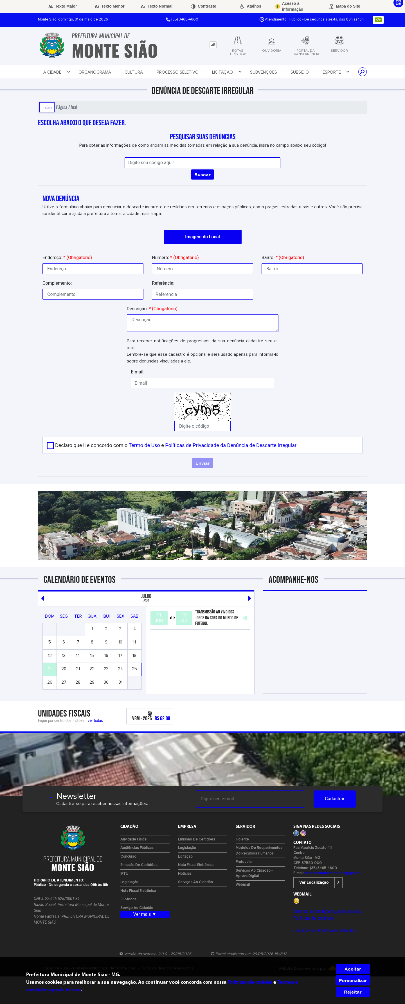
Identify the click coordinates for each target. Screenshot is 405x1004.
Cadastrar (335, 798)
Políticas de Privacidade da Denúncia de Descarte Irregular (230, 445)
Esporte (336, 72)
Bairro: (283, 257)
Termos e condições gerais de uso (327, 911)
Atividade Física (133, 839)
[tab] (213, 44)
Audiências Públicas (137, 848)
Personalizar (353, 980)
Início (46, 107)
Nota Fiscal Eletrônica (138, 891)
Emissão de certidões (139, 865)
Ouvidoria (128, 899)
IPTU (124, 874)
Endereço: (67, 257)
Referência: (163, 283)
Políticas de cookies (313, 918)
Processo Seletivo (178, 72)
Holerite (242, 839)
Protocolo (244, 862)
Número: (175, 257)
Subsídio (300, 72)
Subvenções (263, 72)
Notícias (185, 874)
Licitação (227, 72)
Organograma (94, 72)
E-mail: (138, 372)
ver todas (95, 720)
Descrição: (152, 308)
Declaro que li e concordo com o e (175, 445)
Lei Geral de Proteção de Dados (324, 930)
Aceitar (353, 968)
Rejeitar (353, 991)
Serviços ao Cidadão (195, 882)
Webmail (243, 885)
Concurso (128, 856)
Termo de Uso (144, 445)
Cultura (134, 72)
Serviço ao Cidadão (136, 908)
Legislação (129, 882)
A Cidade (56, 72)
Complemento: (57, 283)
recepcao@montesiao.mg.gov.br (332, 873)
